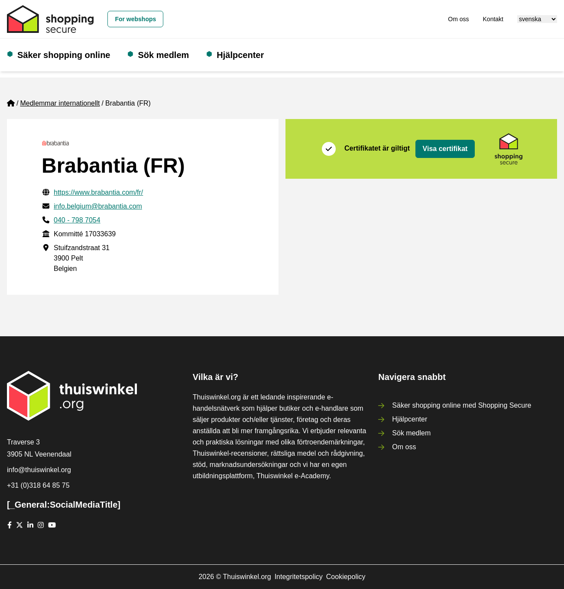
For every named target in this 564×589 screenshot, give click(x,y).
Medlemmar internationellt (60, 103)
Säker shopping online (63, 55)
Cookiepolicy (346, 576)
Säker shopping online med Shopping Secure (461, 405)
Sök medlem (163, 55)
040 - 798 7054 (77, 220)
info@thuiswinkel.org (39, 469)
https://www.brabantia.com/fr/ (98, 192)
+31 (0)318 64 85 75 (38, 485)
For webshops (135, 19)
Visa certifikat (445, 148)
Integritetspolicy (299, 576)
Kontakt (493, 19)
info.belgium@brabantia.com (98, 206)
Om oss (458, 19)
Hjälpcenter (240, 55)
